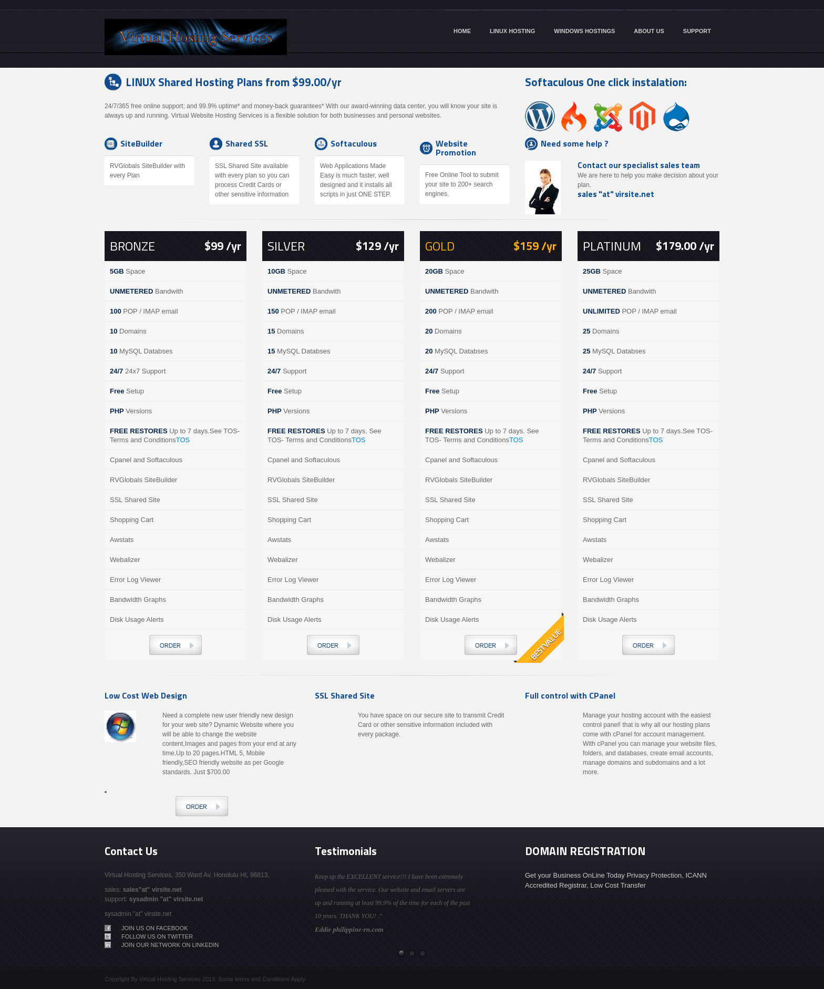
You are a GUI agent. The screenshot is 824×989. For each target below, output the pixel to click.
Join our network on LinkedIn (170, 945)
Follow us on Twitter (157, 936)
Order (175, 645)
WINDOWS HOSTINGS (584, 31)
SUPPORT (697, 31)
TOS (183, 440)
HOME (462, 31)
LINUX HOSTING (512, 31)
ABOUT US (649, 31)
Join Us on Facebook (154, 928)
